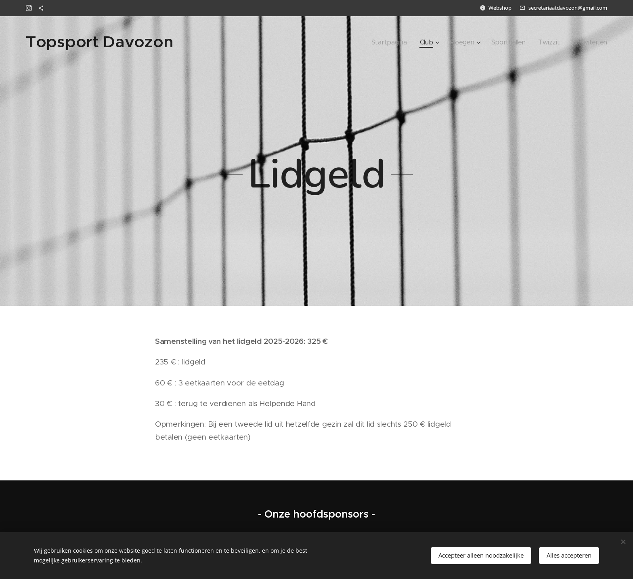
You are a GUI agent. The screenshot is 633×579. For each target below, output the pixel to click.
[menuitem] (405, 42)
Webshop (499, 7)
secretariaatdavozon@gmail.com (567, 7)
